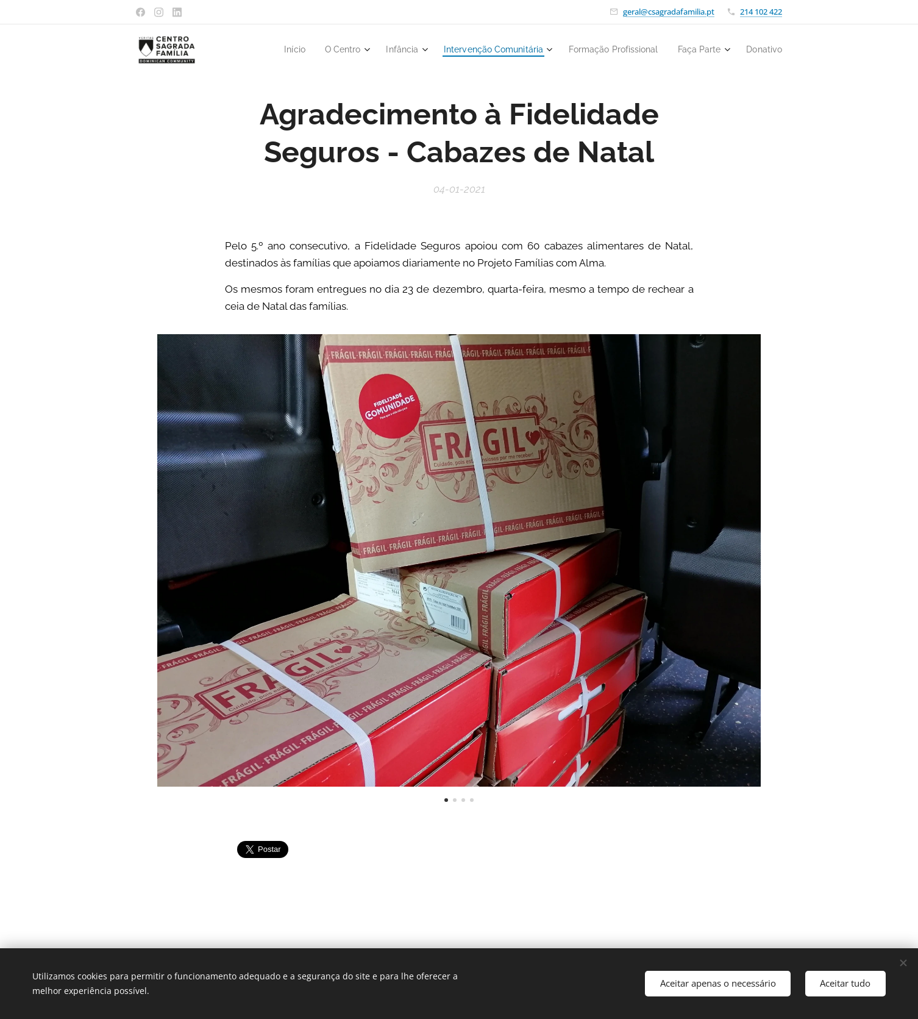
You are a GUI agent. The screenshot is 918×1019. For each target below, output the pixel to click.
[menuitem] (272, 49)
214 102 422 (761, 11)
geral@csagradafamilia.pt (668, 11)
